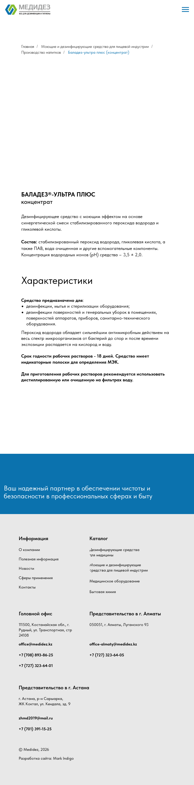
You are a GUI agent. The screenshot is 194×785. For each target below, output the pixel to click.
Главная (27, 46)
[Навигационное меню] (185, 9)
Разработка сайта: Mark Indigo (46, 758)
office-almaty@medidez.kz (113, 644)
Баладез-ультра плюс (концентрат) (98, 52)
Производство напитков (41, 52)
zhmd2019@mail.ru (36, 718)
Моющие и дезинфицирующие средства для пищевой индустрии (95, 46)
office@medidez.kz (35, 644)
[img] (31, 472)
